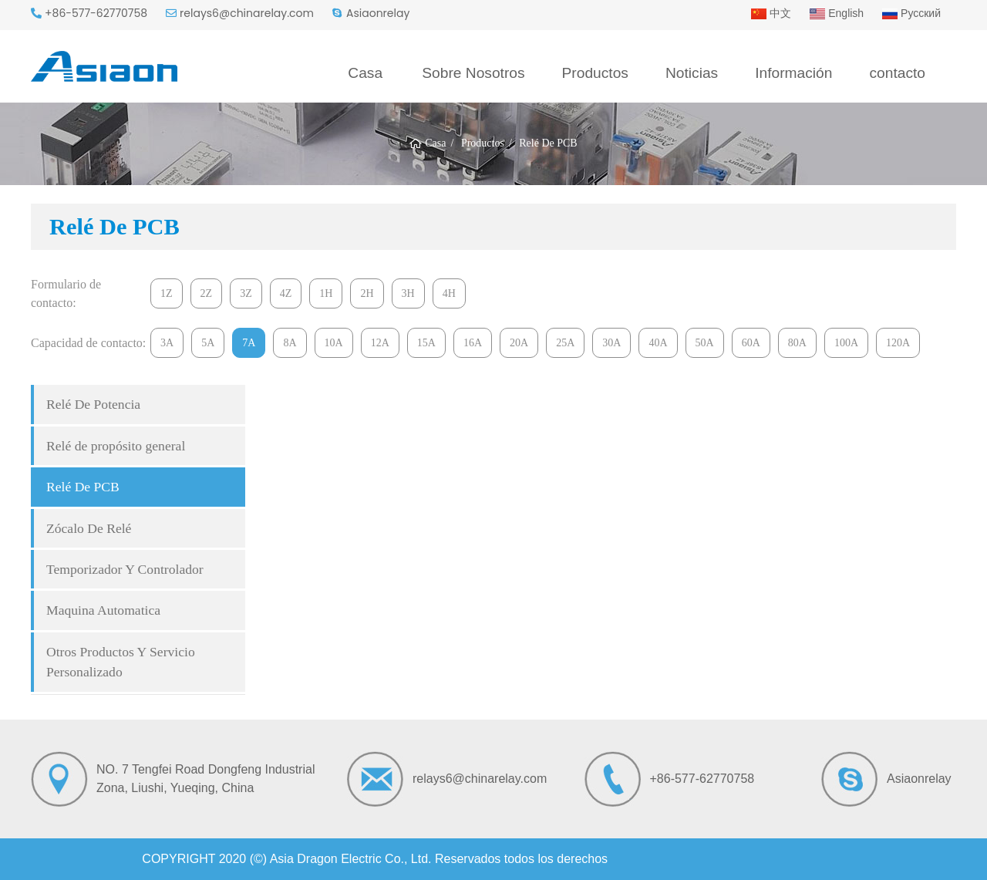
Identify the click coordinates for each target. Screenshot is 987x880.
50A (705, 343)
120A (898, 343)
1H (325, 293)
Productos (595, 73)
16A (472, 343)
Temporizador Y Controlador (125, 569)
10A (334, 343)
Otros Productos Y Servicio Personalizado (120, 661)
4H (449, 293)
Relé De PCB (83, 486)
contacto (897, 73)
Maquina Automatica (103, 610)
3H (408, 293)
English (837, 13)
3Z (246, 293)
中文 (771, 13)
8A (289, 343)
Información (793, 73)
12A (380, 343)
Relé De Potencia (93, 404)
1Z (166, 293)
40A (657, 343)
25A (565, 343)
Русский (911, 13)
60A (751, 343)
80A (797, 343)
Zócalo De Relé (88, 528)
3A (166, 343)
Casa (365, 73)
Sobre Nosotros (473, 73)
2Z (206, 293)
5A (207, 343)
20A (519, 343)
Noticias (691, 73)
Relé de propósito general (115, 445)
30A (611, 343)
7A (248, 343)
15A (426, 343)
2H (366, 293)
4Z (286, 293)
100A (846, 343)
